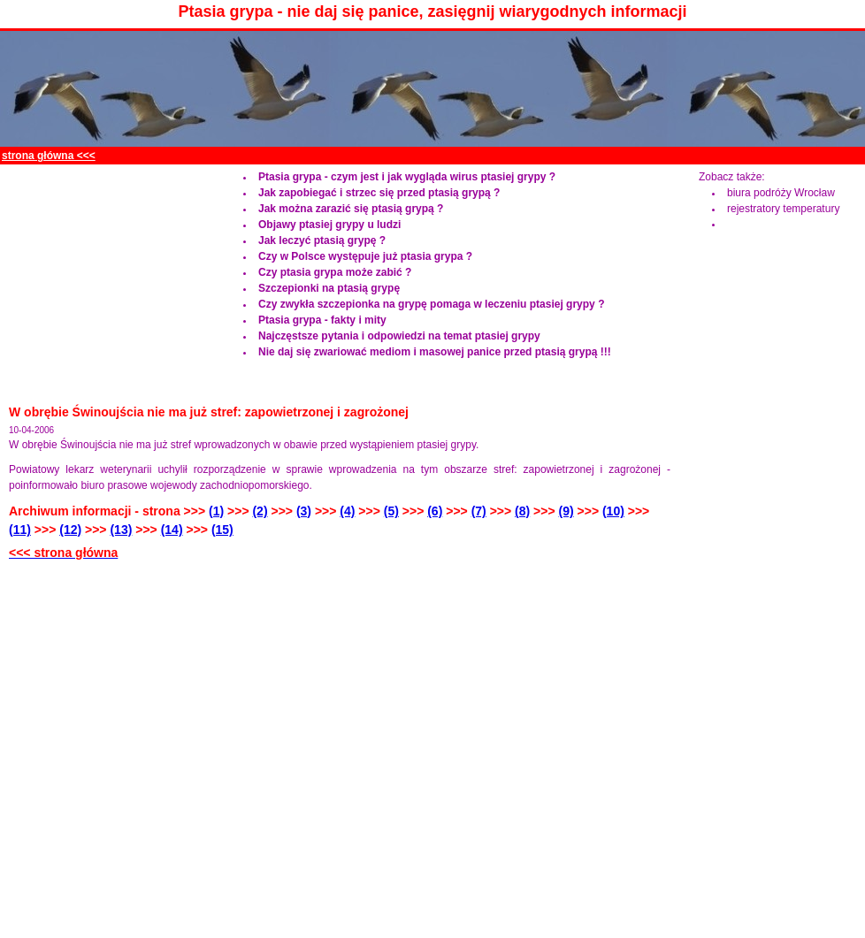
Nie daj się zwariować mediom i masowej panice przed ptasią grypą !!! (434, 352)
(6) (434, 511)
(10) (613, 511)
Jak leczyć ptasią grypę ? (322, 240)
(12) (70, 529)
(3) (303, 511)
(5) (391, 511)
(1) (216, 511)
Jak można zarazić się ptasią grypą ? (350, 208)
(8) (522, 511)
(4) (347, 511)
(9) (566, 511)
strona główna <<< (49, 155)
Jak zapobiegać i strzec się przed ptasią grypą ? (379, 193)
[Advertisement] (110, 279)
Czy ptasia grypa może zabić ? (334, 272)
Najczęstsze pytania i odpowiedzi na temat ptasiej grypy (399, 336)
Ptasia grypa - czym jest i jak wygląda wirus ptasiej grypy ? (406, 177)
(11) (20, 529)
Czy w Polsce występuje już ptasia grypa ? (365, 256)
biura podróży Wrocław (781, 193)
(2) (259, 511)
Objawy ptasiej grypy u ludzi (329, 224)
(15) (222, 529)
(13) (121, 529)
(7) (478, 511)
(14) (172, 529)
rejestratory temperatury (783, 208)
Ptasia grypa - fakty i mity (322, 320)
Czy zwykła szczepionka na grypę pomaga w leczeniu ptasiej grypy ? (431, 304)
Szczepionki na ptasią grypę (329, 288)
